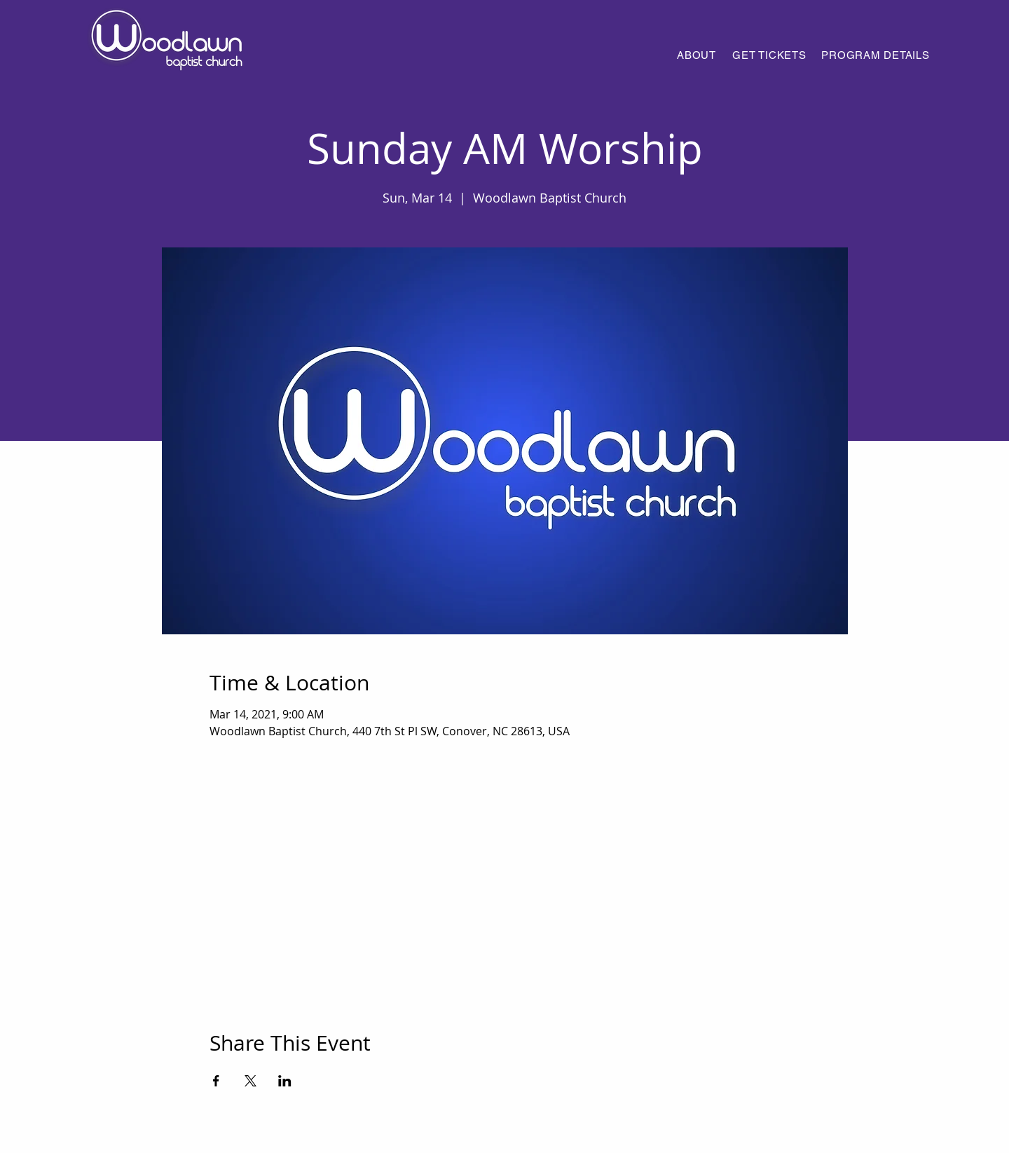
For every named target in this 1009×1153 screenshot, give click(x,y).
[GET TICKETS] (769, 55)
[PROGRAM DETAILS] (875, 55)
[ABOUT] (696, 55)
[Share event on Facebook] (216, 1080)
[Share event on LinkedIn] (284, 1080)
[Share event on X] (250, 1080)
